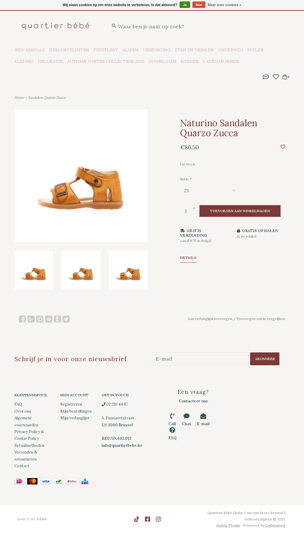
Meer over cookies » (225, 5)
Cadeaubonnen (221, 61)
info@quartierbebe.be (122, 445)
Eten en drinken (194, 50)
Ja (185, 5)
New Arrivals (29, 50)
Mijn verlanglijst (75, 418)
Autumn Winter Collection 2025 (105, 61)
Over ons (22, 411)
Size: (185, 179)
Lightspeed (275, 525)
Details (188, 257)
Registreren (71, 404)
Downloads (162, 61)
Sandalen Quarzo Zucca (47, 97)
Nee (199, 5)
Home (19, 97)
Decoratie (50, 61)
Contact (21, 465)
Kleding (24, 61)
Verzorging (156, 50)
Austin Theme (228, 525)
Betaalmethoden (29, 445)
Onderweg (230, 50)
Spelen (255, 50)
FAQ (18, 404)
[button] (266, 76)
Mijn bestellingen (76, 411)
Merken (190, 61)
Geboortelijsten (69, 50)
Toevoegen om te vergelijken (260, 318)
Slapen (130, 50)
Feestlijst (106, 50)
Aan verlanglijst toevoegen (210, 318)
